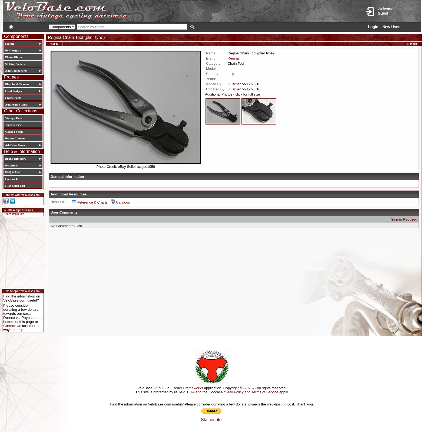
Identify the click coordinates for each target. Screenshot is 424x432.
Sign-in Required (404, 219)
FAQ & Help (13, 172)
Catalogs (120, 202)
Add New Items (15, 145)
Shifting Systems (15, 64)
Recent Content (15, 138)
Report (412, 43)
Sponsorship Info (14, 213)
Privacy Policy (232, 392)
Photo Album (13, 57)
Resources (11, 165)
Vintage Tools (13, 118)
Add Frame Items (16, 104)
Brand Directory (15, 158)
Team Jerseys (13, 124)
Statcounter (212, 419)
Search (9, 43)
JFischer (234, 84)
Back (54, 43)
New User (391, 27)
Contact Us (12, 179)
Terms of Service (264, 392)
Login (373, 27)
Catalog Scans (14, 131)
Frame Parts (13, 97)
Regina (233, 58)
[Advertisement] (21, 251)
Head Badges (13, 91)
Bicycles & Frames (17, 84)
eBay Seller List (15, 185)
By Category (13, 50)
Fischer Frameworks (186, 388)
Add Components (16, 70)
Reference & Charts (90, 202)
